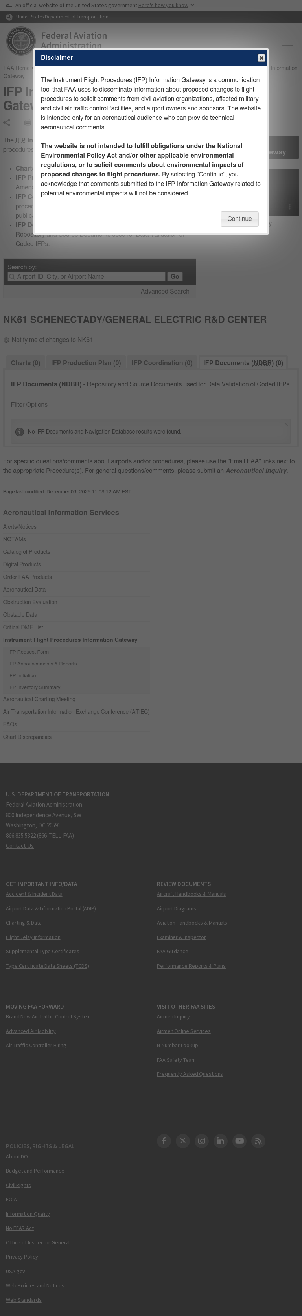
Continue (239, 219)
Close (261, 58)
